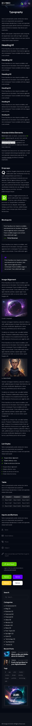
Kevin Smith (7, 378)
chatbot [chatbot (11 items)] (21, 672)
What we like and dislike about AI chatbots (19, 655)
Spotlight (8, 633)
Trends (7, 645)
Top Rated (8, 642)
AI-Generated (9, 606)
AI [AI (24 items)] (5, 672)
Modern (7, 625)
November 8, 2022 (23, 660)
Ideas (7, 620)
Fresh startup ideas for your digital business (19, 663)
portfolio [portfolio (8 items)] (14, 678)
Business (8, 611)
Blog (6, 609)
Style (7, 636)
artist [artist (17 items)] (14, 672)
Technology (9, 639)
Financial (8, 617)
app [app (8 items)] (10, 672)
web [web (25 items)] (6, 681)
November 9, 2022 (23, 652)
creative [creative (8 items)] (7, 675)
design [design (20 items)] (14, 675)
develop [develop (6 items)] (20, 675)
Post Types (9, 631)
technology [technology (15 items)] (22, 678)
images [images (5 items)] (7, 678)
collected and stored (10, 570)
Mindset (8, 622)
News (7, 628)
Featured (8, 614)
